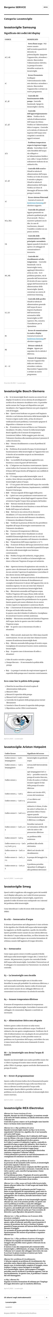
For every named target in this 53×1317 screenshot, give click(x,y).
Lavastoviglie (21, 383)
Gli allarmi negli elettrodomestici (17, 1297)
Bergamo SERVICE (15, 7)
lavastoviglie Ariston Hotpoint (25, 747)
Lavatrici (8, 1307)
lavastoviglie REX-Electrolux (24, 1108)
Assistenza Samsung (35, 203)
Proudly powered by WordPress (26, 1313)
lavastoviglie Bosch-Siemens (24, 391)
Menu (46, 7)
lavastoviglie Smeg (17, 886)
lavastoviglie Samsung (20, 27)
